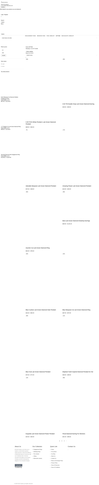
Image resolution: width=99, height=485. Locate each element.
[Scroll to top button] (3, 483)
